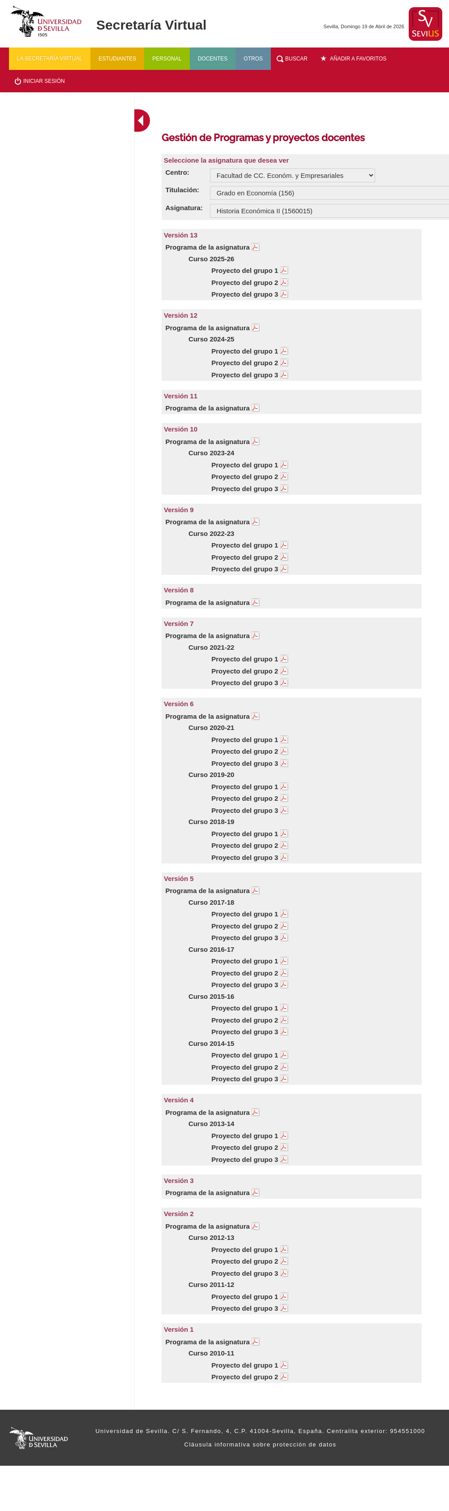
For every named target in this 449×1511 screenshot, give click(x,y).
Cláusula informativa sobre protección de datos (260, 1444)
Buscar (296, 59)
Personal (166, 59)
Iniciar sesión (44, 81)
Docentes (213, 59)
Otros (253, 59)
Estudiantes (117, 59)
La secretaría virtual (49, 59)
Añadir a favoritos (358, 59)
